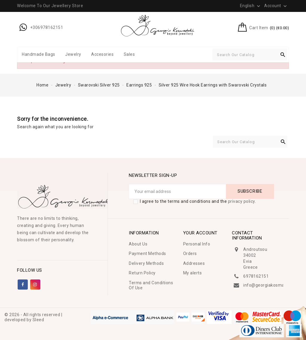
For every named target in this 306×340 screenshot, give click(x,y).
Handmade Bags (38, 54)
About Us (138, 244)
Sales (129, 54)
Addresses (194, 263)
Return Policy (142, 273)
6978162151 (256, 276)
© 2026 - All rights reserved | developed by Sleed (33, 317)
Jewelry (73, 54)
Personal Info (196, 244)
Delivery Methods (146, 263)
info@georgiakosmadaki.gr (270, 285)
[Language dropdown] (250, 5)
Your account (200, 233)
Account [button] (276, 6)
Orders (190, 253)
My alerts (192, 273)
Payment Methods (147, 253)
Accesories (102, 54)
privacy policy (241, 201)
